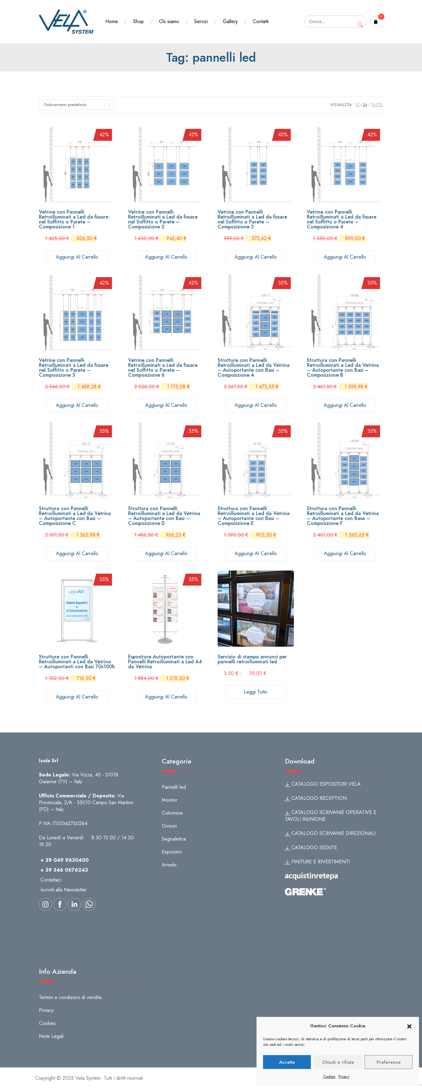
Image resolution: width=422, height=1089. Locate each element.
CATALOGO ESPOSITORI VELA (323, 784)
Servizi (201, 21)
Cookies (329, 1076)
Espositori (172, 851)
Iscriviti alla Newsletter (63, 889)
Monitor (170, 800)
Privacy (343, 1076)
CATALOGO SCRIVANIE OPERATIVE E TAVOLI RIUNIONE (330, 816)
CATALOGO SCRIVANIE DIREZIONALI (330, 833)
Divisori (169, 825)
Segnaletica (174, 838)
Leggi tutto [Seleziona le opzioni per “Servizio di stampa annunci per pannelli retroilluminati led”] (255, 691)
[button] (409, 1026)
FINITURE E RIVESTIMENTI (317, 861)
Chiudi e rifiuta (338, 1062)
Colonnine (172, 813)
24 (365, 105)
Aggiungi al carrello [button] (77, 256)
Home (111, 21)
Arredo (169, 864)
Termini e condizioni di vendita (70, 997)
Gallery (230, 21)
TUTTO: (377, 105)
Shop (138, 21)
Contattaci (50, 879)
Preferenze (389, 1062)
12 (357, 105)
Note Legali (51, 1036)
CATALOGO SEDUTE (311, 847)
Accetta (287, 1062)
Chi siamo (169, 21)
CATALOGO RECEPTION (316, 798)
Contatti (261, 21)
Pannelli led (174, 787)
